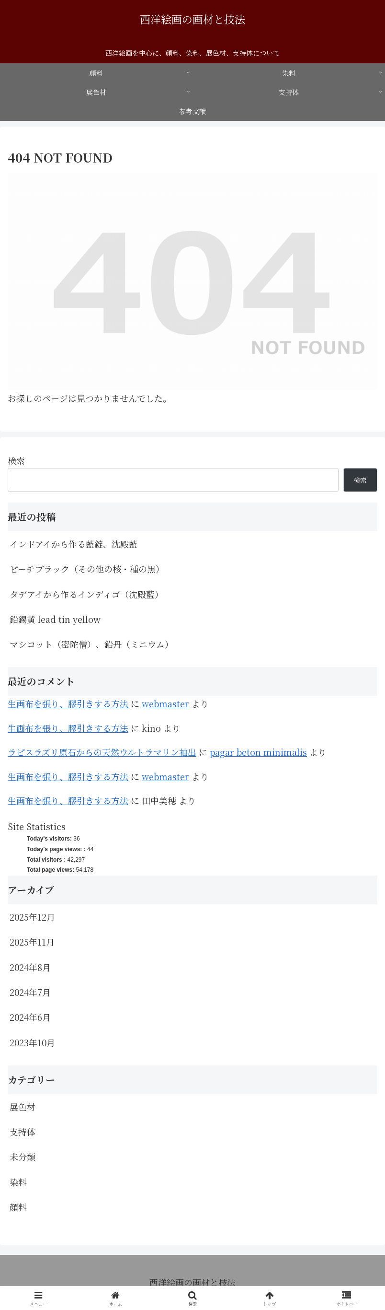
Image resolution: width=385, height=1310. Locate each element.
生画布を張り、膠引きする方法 (68, 703)
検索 (16, 460)
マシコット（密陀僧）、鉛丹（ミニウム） (91, 644)
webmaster (165, 703)
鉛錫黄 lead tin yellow (55, 619)
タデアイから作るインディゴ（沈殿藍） (86, 594)
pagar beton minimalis (258, 752)
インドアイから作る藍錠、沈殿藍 (73, 544)
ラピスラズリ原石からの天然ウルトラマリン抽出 (102, 752)
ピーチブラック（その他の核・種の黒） (87, 568)
